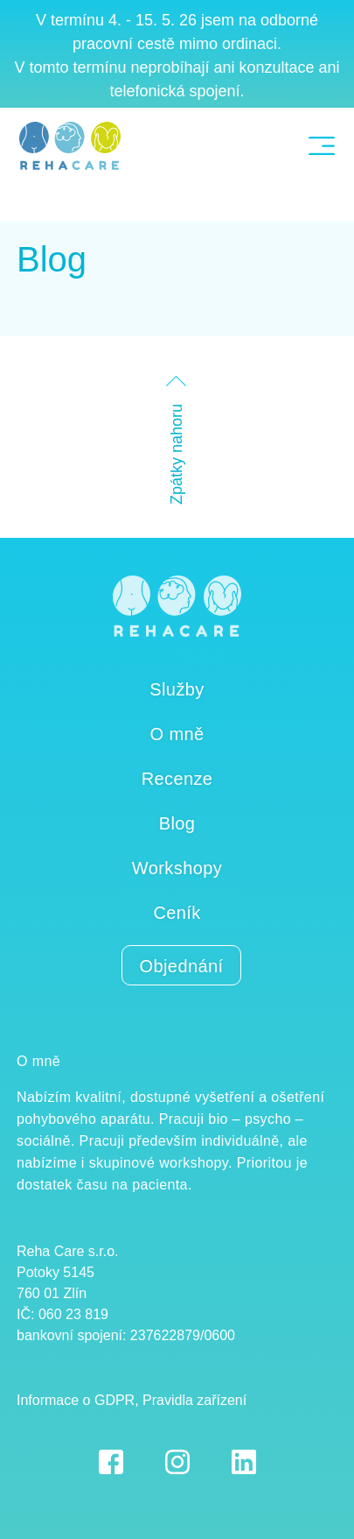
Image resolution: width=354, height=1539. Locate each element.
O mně (176, 734)
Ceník (176, 912)
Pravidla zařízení (194, 1400)
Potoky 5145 (55, 1272)
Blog (52, 259)
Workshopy (177, 868)
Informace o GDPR (76, 1400)
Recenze (177, 778)
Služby (176, 689)
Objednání (182, 966)
